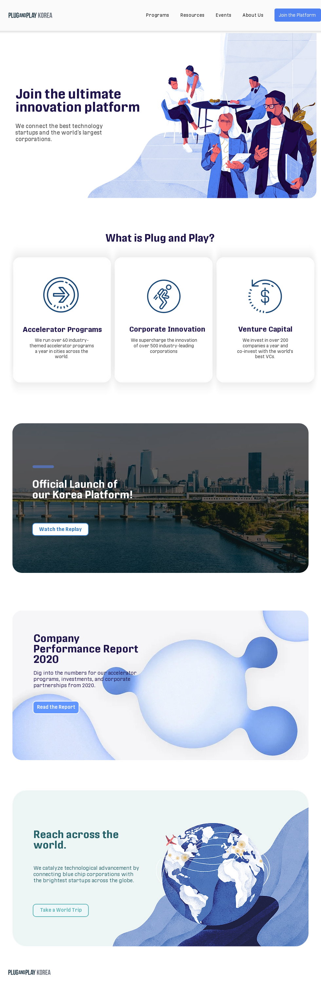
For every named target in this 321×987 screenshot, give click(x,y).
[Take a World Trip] (61, 910)
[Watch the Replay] (60, 529)
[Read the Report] (56, 707)
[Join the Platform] (297, 15)
